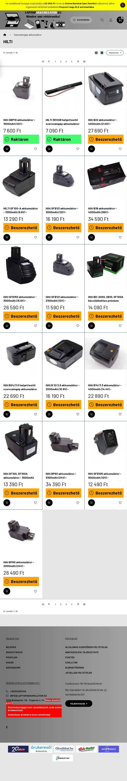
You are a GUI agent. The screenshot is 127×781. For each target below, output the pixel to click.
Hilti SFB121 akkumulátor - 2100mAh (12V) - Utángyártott (62, 300)
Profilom (11, 657)
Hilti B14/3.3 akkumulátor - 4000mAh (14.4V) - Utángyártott (105, 389)
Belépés (11, 647)
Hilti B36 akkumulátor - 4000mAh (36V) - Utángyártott (102, 212)
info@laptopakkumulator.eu (28, 695)
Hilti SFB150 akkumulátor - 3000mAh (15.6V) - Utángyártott (20, 300)
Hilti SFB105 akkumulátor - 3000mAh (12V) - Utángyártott (104, 477)
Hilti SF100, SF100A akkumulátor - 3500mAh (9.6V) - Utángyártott (18, 477)
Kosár (10, 662)
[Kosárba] (6, 148)
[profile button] (110, 20)
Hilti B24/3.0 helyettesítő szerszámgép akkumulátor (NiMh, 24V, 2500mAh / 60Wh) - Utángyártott (20, 391)
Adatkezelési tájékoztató (81, 652)
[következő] (78, 61)
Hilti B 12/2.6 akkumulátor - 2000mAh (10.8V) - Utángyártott (63, 389)
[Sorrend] (115, 52)
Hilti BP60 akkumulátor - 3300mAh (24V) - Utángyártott (61, 477)
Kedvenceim (13, 667)
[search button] (102, 20)
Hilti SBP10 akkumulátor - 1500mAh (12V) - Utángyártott (19, 123)
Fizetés (70, 657)
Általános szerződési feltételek (86, 647)
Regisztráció (14, 652)
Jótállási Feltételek (78, 672)
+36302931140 (18, 691)
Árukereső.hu (41, 751)
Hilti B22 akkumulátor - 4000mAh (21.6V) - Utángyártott (102, 123)
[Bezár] (122, 5)
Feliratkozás (78, 703)
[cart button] (120, 20)
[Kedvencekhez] (35, 148)
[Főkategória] (4, 35)
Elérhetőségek (74, 667)
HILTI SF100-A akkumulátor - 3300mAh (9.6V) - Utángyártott (20, 212)
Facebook (6, 727)
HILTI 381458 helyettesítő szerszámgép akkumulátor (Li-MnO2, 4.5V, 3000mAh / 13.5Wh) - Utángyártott (62, 125)
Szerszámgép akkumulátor (28, 34)
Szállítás (71, 662)
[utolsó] (84, 61)
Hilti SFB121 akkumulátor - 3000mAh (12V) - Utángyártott (62, 212)
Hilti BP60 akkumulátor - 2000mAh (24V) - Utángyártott (18, 566)
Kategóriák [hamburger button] (81, 20)
